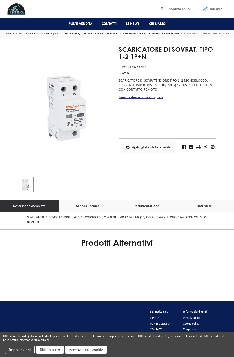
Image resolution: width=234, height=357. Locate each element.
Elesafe (154, 318)
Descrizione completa (29, 206)
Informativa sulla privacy (34, 340)
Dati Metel (205, 206)
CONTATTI (109, 24)
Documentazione (146, 206)
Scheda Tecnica (87, 206)
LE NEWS (133, 24)
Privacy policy (191, 318)
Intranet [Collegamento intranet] (216, 9)
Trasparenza (191, 329)
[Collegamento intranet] (206, 9)
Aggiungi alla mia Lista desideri (149, 147)
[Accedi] (163, 9)
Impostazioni (20, 349)
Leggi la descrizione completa (141, 97)
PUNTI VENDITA (80, 24)
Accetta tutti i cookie (86, 349)
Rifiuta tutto (50, 349)
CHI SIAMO (157, 24)
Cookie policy (191, 324)
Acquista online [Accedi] (180, 9)
